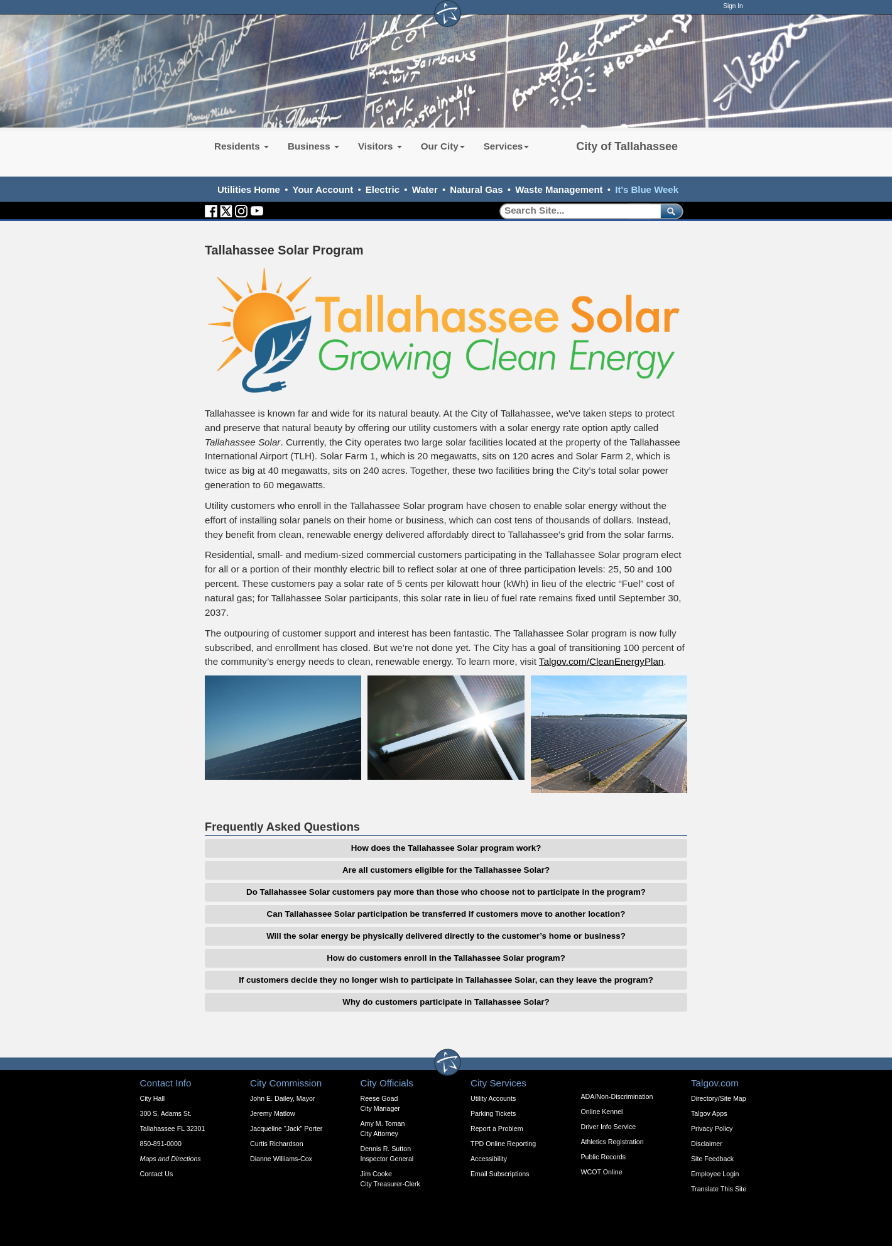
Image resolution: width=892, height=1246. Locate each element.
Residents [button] (241, 146)
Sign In (732, 6)
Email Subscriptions (500, 1174)
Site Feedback (712, 1158)
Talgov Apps (709, 1113)
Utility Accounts (493, 1098)
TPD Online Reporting (503, 1143)
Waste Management (558, 189)
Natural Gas (476, 189)
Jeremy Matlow (272, 1113)
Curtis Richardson (276, 1143)
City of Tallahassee (627, 146)
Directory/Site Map (718, 1098)
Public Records (603, 1157)
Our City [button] (443, 146)
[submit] (669, 211)
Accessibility (488, 1158)
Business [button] (313, 146)
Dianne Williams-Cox (281, 1158)
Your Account (323, 189)
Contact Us (156, 1174)
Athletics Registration (612, 1141)
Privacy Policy (711, 1128)
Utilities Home (248, 189)
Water (425, 189)
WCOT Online (602, 1172)
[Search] (576, 211)
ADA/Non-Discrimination (617, 1096)
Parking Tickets (493, 1113)
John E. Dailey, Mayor (282, 1098)
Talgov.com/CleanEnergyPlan (601, 661)
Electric (383, 189)
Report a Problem (496, 1128)
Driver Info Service (608, 1126)
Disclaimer (706, 1143)
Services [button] (507, 146)
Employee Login (715, 1174)
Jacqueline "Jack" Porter (286, 1128)
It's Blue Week (646, 189)
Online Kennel (602, 1111)
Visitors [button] (380, 146)
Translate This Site (718, 1189)
